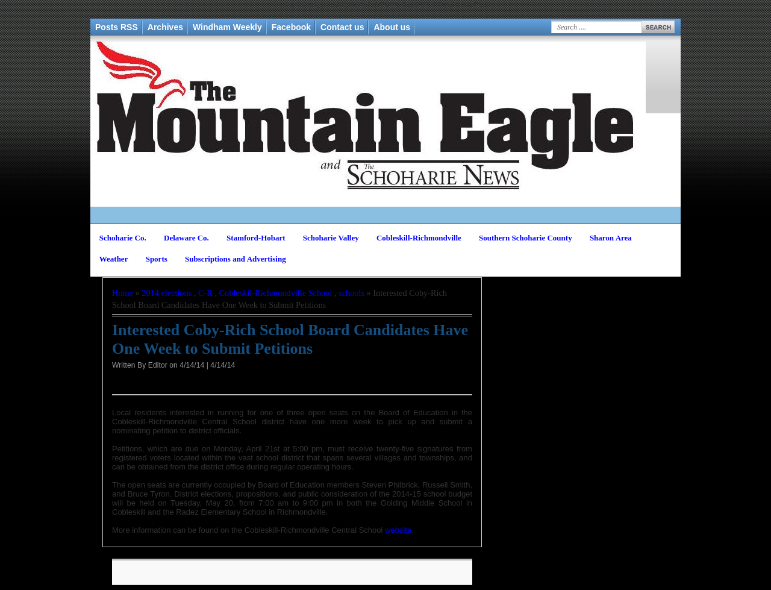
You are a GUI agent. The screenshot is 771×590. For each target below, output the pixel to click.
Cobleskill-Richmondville (418, 237)
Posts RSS (116, 27)
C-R (205, 293)
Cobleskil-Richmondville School (275, 293)
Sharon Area (611, 237)
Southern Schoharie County (525, 237)
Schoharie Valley (331, 237)
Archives (165, 27)
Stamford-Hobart (256, 237)
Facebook (291, 27)
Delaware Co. (186, 237)
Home (122, 293)
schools (351, 293)
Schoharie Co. (122, 237)
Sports (156, 258)
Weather (113, 258)
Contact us (342, 27)
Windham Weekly (227, 27)
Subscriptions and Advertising (235, 258)
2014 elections (167, 293)
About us (391, 27)
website (398, 530)
